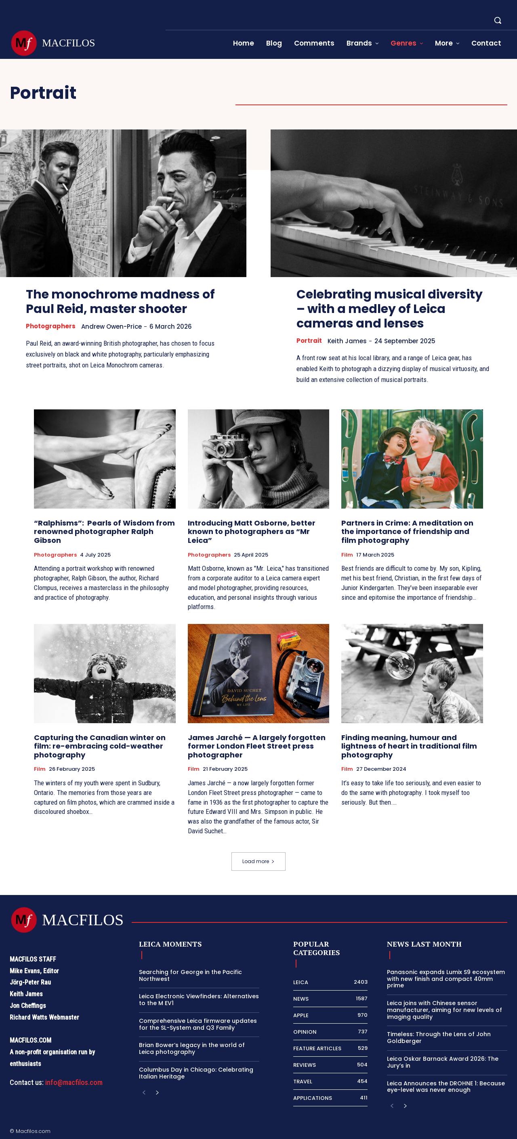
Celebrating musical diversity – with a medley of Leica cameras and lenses (389, 309)
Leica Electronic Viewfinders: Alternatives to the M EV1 (199, 999)
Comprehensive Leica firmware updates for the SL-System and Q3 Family (198, 1024)
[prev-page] (144, 1093)
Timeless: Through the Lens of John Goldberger (439, 1037)
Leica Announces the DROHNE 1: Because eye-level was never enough (446, 1086)
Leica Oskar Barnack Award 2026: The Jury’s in (442, 1062)
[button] (497, 20)
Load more (258, 861)
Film (347, 555)
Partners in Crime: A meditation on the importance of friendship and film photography (407, 531)
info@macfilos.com (74, 1082)
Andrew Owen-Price (111, 326)
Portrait (309, 340)
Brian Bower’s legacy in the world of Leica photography (192, 1048)
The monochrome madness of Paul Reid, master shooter (120, 301)
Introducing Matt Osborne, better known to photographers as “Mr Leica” (251, 531)
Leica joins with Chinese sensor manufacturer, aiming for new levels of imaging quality (444, 1010)
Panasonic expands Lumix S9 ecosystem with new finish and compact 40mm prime (446, 979)
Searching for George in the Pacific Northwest (190, 975)
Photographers (51, 326)
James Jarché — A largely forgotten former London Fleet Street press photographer (257, 746)
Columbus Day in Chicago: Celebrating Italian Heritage (196, 1073)
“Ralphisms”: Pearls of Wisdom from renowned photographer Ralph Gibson (104, 531)
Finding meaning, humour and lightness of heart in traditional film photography (409, 746)
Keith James (347, 341)
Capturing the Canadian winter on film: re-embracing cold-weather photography (100, 746)
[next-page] (157, 1093)
